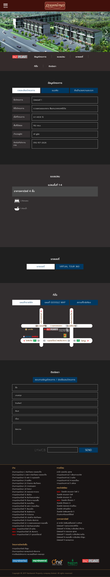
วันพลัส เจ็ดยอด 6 (63, 503)
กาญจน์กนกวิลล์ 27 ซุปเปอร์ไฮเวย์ (26, 534)
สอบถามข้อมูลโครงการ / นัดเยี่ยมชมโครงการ (55, 379)
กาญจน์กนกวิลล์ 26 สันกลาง (25, 531)
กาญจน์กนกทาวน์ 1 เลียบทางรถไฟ (69, 474)
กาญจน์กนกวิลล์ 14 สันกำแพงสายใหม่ (25, 497)
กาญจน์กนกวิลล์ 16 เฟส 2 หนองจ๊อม (25, 506)
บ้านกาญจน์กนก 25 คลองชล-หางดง (25, 491)
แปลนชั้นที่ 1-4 (55, 185)
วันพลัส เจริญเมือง (64, 509)
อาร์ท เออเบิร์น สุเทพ (64, 472)
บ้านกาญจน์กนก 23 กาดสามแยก (24, 486)
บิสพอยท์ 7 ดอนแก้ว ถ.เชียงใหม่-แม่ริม (71, 534)
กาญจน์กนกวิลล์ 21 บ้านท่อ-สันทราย (25, 520)
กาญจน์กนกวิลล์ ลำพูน (20, 548)
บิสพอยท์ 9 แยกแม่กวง (65, 540)
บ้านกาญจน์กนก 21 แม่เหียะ (22, 480)
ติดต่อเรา (52, 66)
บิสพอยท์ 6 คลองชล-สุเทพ (67, 531)
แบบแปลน (61, 56)
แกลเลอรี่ (79, 56)
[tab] (55, 191)
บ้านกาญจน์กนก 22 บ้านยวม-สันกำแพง (26, 483)
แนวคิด (55, 90)
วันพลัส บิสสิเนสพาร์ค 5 (65, 511)
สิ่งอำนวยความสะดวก (83, 90)
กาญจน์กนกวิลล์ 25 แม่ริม (24, 528)
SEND (88, 450)
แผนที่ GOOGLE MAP (55, 302)
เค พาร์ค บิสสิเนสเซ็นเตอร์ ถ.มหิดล (69, 523)
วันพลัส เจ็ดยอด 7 (66, 500)
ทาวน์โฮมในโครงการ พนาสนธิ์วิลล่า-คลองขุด (28, 554)
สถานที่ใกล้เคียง (84, 302)
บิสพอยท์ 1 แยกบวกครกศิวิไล (67, 526)
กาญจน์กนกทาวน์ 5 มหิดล (66, 483)
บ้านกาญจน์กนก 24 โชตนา (22, 489)
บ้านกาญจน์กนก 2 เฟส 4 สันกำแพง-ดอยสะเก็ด (29, 474)
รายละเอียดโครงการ (26, 90)
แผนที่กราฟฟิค (26, 302)
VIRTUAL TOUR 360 (69, 266)
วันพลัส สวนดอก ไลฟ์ (65, 494)
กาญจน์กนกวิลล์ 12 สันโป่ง (22, 494)
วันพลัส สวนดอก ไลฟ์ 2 (68, 491)
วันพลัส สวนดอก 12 (64, 497)
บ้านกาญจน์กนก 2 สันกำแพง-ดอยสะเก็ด (27, 472)
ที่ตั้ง (36, 66)
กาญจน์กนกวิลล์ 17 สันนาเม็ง (22, 509)
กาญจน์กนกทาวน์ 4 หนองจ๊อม (68, 480)
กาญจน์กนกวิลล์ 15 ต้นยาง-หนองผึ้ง (25, 500)
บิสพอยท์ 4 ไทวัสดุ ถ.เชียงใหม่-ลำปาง (70, 528)
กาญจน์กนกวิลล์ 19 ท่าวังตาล (23, 514)
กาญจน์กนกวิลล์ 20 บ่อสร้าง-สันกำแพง (26, 517)
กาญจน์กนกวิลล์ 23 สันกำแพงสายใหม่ (26, 526)
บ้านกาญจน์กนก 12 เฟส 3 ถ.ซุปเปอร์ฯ (26, 477)
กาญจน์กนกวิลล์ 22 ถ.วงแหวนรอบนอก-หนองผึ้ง (30, 523)
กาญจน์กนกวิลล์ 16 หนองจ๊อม (23, 503)
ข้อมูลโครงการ (40, 56)
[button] (106, 31)
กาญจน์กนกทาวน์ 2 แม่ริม (66, 477)
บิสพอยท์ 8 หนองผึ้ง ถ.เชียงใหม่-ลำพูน (71, 537)
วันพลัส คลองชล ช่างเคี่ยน (66, 506)
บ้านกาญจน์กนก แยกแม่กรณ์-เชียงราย (26, 551)
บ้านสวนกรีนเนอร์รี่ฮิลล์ (65, 514)
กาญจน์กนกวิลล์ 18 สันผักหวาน (23, 511)
